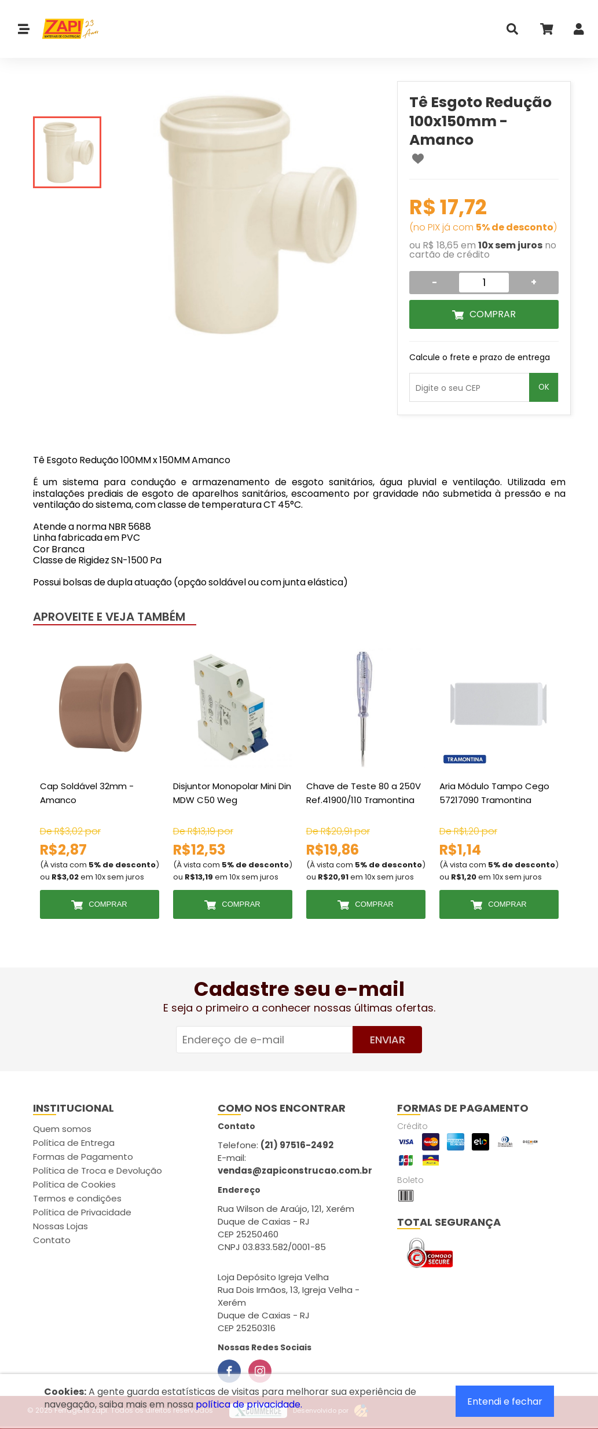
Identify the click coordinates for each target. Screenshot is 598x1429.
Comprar (492, 314)
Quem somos (62, 1129)
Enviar (387, 1039)
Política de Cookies (74, 1184)
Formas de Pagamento (83, 1156)
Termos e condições (77, 1198)
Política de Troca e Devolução (97, 1170)
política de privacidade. (249, 1404)
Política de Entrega (74, 1143)
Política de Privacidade (82, 1212)
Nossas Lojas (60, 1226)
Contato (52, 1240)
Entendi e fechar (504, 1401)
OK (543, 387)
